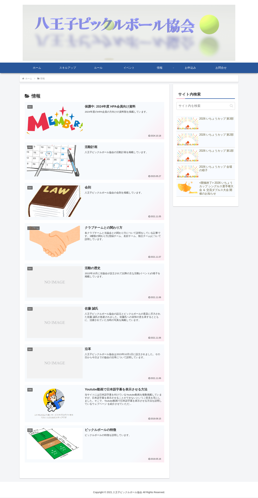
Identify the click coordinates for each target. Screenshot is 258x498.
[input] (205, 106)
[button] (231, 106)
